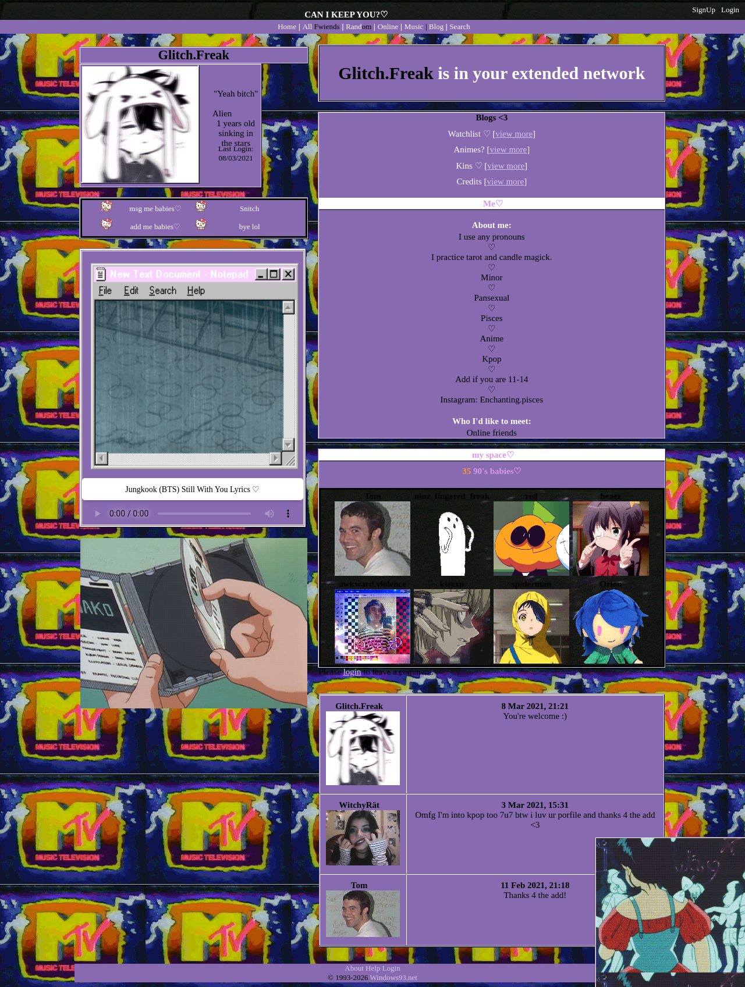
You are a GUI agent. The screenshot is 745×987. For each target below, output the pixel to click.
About (354, 968)
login (352, 671)
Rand (358, 26)
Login (730, 9)
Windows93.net (393, 977)
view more (514, 133)
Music (414, 26)
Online (388, 26)
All (321, 26)
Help (373, 968)
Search (459, 26)
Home (287, 26)
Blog (436, 26)
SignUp (703, 9)
